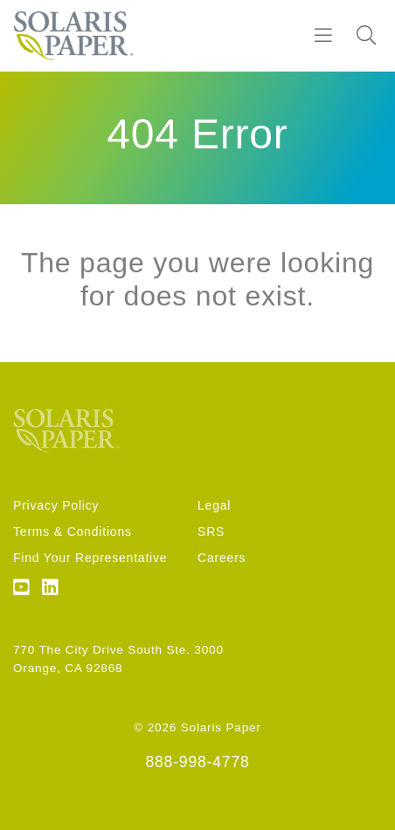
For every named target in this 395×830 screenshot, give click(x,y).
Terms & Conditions (72, 531)
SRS (211, 531)
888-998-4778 (197, 762)
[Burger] (323, 35)
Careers (222, 558)
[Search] (366, 35)
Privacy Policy (56, 505)
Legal (214, 505)
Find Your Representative (90, 558)
